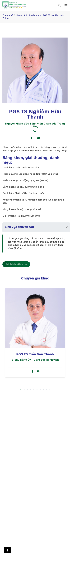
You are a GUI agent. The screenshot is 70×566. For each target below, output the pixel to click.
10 (49, 389)
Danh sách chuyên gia (27, 15)
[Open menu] (66, 5)
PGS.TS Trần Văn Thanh (35, 354)
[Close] (59, 5)
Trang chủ (7, 15)
